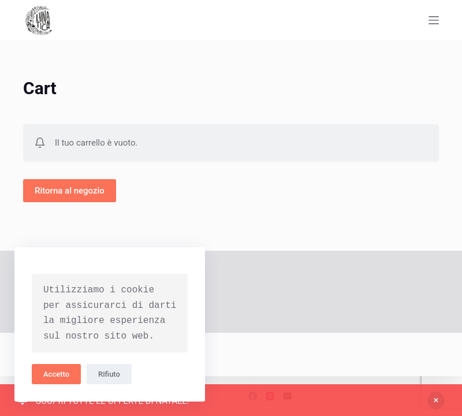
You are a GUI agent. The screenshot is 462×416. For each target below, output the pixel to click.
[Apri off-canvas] (434, 20)
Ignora (436, 400)
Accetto (56, 374)
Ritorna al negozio (70, 190)
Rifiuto (109, 374)
